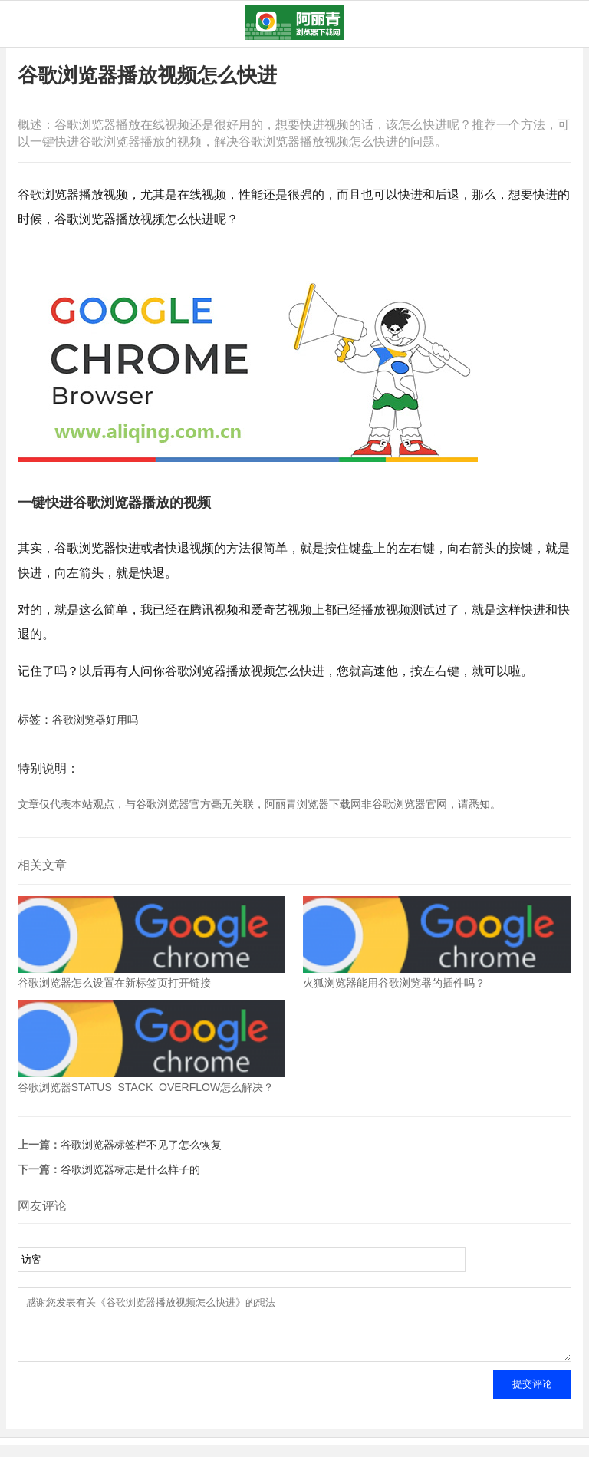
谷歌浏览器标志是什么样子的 (130, 1169)
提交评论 (532, 1395)
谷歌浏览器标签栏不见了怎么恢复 (141, 1145)
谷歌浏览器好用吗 (95, 720)
